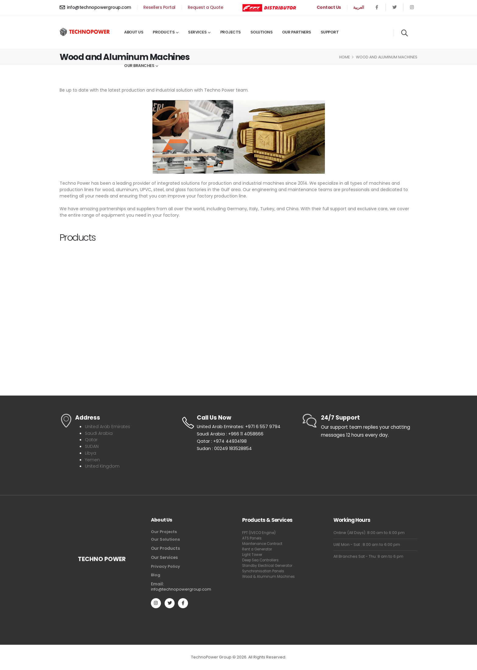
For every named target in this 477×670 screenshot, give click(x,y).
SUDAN (92, 445)
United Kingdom (102, 465)
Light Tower (253, 553)
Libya (90, 452)
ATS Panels (252, 536)
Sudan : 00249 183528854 (225, 450)
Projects (230, 32)
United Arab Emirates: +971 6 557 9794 (240, 427)
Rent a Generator (259, 547)
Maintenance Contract (264, 542)
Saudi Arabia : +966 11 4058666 (231, 435)
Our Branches (139, 65)
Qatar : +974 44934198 (222, 442)
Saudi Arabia (99, 433)
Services (197, 32)
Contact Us (329, 7)
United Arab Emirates (108, 426)
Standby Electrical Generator (259, 567)
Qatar (91, 439)
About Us (133, 32)
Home (344, 57)
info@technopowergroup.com (95, 7)
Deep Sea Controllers (263, 558)
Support (330, 32)
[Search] (404, 33)
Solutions (261, 32)
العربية (358, 7)
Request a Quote (205, 7)
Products (164, 32)
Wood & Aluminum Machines (260, 583)
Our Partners (296, 32)
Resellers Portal (159, 7)
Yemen (93, 458)
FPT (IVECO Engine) (260, 531)
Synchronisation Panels (265, 575)
